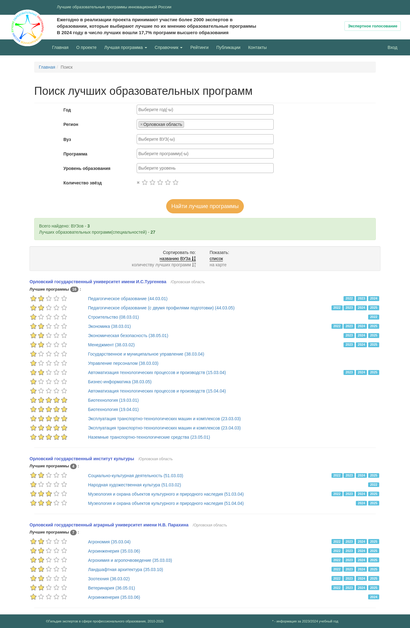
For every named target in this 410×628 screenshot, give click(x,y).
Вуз (67, 139)
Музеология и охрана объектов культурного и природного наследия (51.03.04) (166, 494)
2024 (373, 298)
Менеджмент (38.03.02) (111, 344)
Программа (75, 153)
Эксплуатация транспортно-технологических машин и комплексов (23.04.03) (164, 427)
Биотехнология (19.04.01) (113, 409)
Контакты (257, 47)
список (216, 258)
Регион (70, 124)
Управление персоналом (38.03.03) (123, 363)
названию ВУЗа (178, 258)
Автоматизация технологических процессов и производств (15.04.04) (157, 390)
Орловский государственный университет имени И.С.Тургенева (98, 281)
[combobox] (205, 110)
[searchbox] (205, 110)
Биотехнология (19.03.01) (113, 400)
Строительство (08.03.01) (113, 317)
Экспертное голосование (372, 26)
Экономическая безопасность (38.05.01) (128, 335)
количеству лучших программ (164, 264)
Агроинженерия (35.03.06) (114, 551)
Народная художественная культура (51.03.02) (134, 484)
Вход (392, 47)
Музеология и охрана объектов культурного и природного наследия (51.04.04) (166, 503)
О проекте (88, 47)
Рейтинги (199, 47)
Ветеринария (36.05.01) (111, 588)
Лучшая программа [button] (125, 47)
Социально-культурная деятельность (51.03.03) (135, 475)
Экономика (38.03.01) (109, 326)
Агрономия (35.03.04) (109, 541)
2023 (361, 298)
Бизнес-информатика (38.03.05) (120, 381)
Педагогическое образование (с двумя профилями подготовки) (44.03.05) (161, 307)
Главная (60, 47)
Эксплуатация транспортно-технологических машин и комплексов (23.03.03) (164, 418)
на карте (218, 264)
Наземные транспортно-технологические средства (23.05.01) (149, 437)
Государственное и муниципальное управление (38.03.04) (146, 354)
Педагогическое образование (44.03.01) (127, 298)
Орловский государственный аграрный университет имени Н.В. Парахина (109, 524)
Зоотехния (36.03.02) (109, 578)
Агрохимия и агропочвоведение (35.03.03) (130, 560)
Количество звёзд (82, 182)
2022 (349, 298)
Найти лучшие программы (205, 206)
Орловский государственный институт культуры (82, 458)
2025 (373, 307)
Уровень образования (87, 168)
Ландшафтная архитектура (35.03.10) (125, 569)
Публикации (228, 47)
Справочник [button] (169, 47)
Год (67, 109)
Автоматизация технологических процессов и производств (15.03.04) (157, 372)
